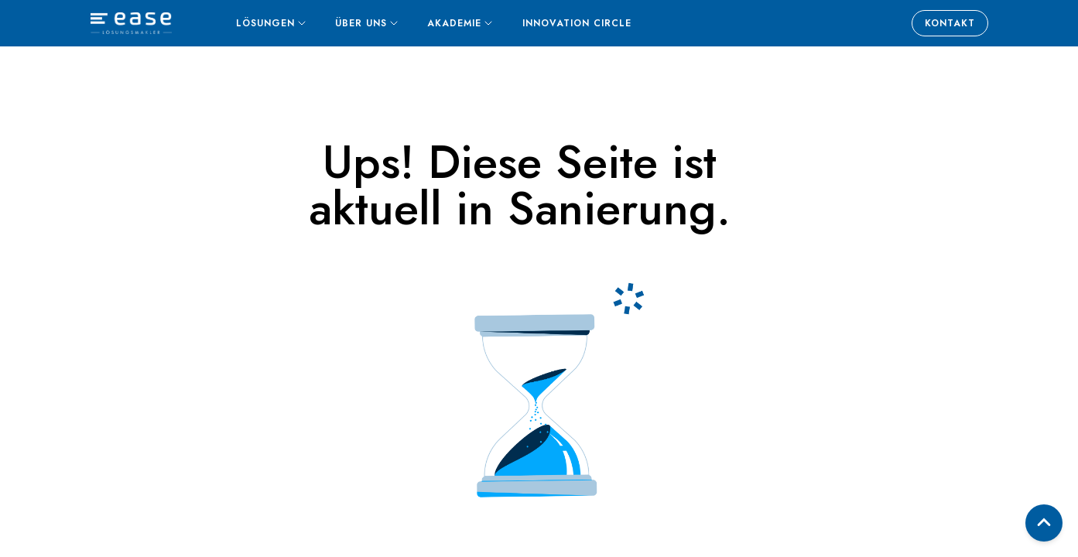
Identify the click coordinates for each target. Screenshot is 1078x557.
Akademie (459, 23)
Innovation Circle (576, 23)
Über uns (366, 23)
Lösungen (271, 23)
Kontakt (950, 23)
